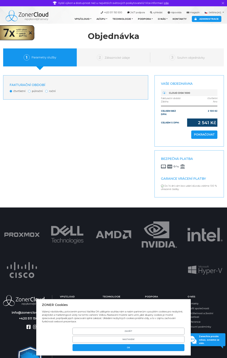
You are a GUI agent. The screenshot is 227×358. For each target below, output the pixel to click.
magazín (193, 12)
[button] (83, 19)
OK (173, 347)
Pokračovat (204, 134)
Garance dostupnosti (158, 275)
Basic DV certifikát (113, 275)
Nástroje (150, 256)
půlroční (37, 91)
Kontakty (179, 18)
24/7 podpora (136, 12)
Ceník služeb (153, 270)
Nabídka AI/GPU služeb (74, 289)
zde (166, 3)
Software (107, 261)
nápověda (174, 12)
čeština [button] (213, 12)
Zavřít (125, 347)
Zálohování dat (111, 285)
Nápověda (151, 251)
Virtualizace (109, 256)
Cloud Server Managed (74, 256)
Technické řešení (113, 251)
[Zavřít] (222, 3)
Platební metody (155, 265)
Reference (194, 269)
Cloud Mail (66, 265)
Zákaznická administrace (117, 270)
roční (52, 91)
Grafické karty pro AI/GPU (118, 265)
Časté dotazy (153, 261)
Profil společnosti (198, 256)
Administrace (207, 18)
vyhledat (156, 12)
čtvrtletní (19, 91)
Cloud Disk (66, 275)
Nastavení (149, 347)
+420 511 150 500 (111, 12)
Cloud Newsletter (71, 270)
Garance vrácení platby (159, 280)
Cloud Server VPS (71, 251)
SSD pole (108, 280)
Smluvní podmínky (199, 274)
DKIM (105, 290)
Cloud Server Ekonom (73, 261)
